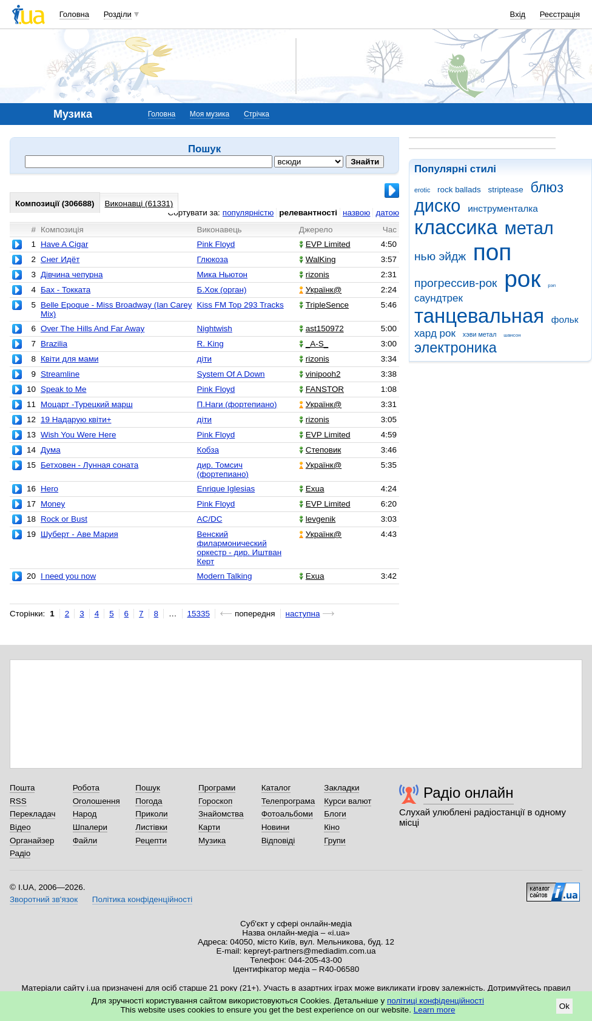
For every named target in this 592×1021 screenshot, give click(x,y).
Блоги (335, 813)
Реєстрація (560, 14)
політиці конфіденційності (435, 1000)
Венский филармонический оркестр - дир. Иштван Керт (239, 548)
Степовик (320, 449)
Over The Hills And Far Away (92, 328)
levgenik (317, 519)
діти (204, 358)
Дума (51, 449)
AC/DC (210, 519)
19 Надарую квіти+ (76, 419)
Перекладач (32, 813)
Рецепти (151, 840)
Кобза (208, 449)
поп (492, 252)
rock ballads (459, 189)
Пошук (147, 787)
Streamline (60, 374)
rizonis (314, 274)
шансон (511, 335)
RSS (18, 801)
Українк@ (320, 289)
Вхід (518, 14)
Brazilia (54, 343)
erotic (422, 190)
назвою (356, 212)
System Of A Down (231, 374)
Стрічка (256, 114)
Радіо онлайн (468, 792)
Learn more (435, 1009)
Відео (20, 827)
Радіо (20, 853)
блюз (546, 187)
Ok (564, 1006)
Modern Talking (224, 576)
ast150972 (321, 328)
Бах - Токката (65, 289)
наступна (303, 613)
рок (522, 279)
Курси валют (347, 801)
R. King (210, 343)
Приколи (151, 813)
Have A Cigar (64, 244)
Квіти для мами (70, 358)
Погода (148, 801)
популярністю (248, 212)
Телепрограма (288, 801)
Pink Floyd (216, 244)
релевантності (308, 212)
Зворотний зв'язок (44, 899)
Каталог (276, 787)
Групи (334, 840)
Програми (216, 787)
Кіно (332, 827)
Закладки (341, 787)
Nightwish (214, 328)
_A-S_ (313, 343)
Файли (85, 840)
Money (53, 503)
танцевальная (479, 316)
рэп (552, 285)
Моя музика (209, 114)
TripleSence (324, 304)
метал (529, 228)
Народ (85, 813)
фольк (565, 319)
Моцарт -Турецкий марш (87, 404)
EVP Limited (325, 244)
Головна (74, 14)
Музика (212, 840)
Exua (312, 488)
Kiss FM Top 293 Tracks (240, 304)
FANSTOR (321, 389)
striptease (505, 189)
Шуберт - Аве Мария (79, 534)
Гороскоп (215, 801)
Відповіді (278, 840)
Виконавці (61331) (139, 203)
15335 (198, 613)
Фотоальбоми (287, 813)
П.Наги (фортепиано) (237, 404)
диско (437, 205)
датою (387, 212)
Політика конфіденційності (142, 899)
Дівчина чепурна (72, 274)
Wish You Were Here (78, 434)
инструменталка (503, 208)
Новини (275, 827)
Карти (209, 827)
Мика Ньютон (222, 274)
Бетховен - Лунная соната (89, 465)
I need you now (68, 576)
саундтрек (438, 298)
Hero (49, 488)
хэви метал (480, 334)
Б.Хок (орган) (222, 289)
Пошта (22, 787)
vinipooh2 (320, 374)
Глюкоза (212, 259)
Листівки (151, 827)
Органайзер (32, 840)
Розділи (118, 14)
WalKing (317, 259)
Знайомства (221, 813)
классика (455, 227)
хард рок (435, 333)
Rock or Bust (64, 519)
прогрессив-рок (455, 283)
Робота (86, 787)
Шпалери (90, 827)
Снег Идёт (60, 259)
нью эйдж (440, 256)
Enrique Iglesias (226, 488)
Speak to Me (63, 389)
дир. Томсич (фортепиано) (223, 469)
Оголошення (96, 801)
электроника (455, 347)
